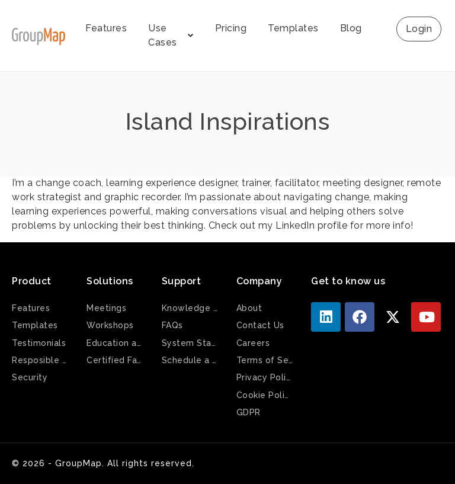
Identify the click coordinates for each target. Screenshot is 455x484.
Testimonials (39, 343)
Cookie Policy (264, 395)
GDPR (248, 412)
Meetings (106, 308)
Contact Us (260, 325)
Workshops (110, 325)
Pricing (231, 28)
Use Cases (171, 35)
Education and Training (114, 343)
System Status (190, 343)
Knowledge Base (190, 308)
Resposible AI (40, 360)
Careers (253, 343)
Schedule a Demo (190, 360)
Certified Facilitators (114, 360)
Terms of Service (264, 360)
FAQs (172, 325)
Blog (351, 28)
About (249, 308)
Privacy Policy (264, 377)
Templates (293, 28)
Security (29, 377)
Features (106, 28)
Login (419, 28)
